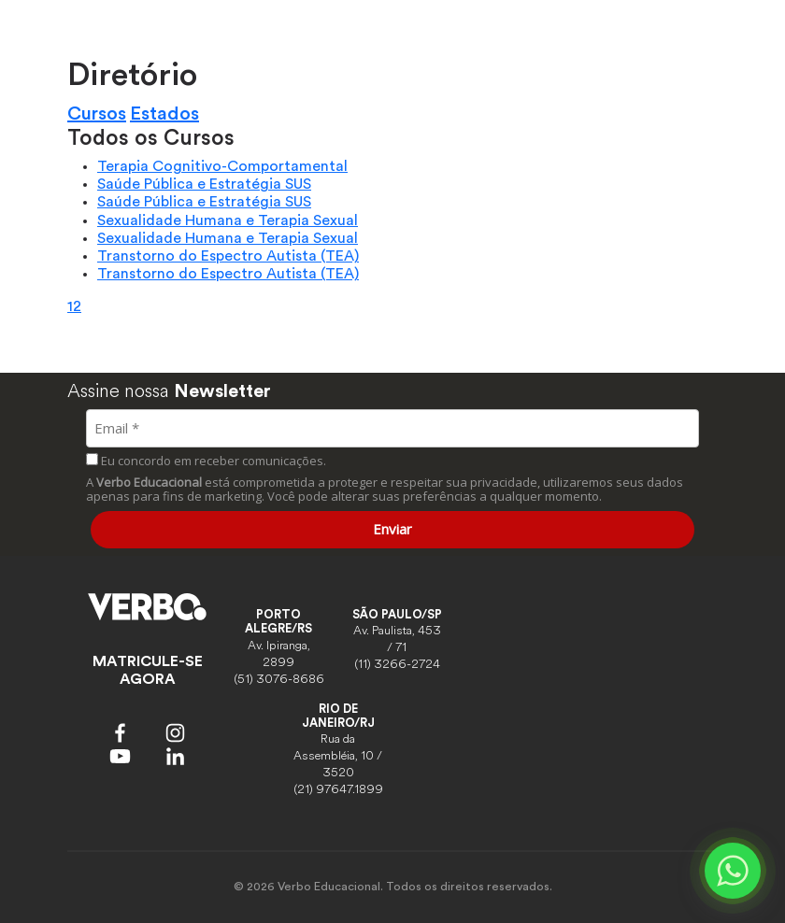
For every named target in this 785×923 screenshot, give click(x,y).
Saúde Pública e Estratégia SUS (204, 184)
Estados (164, 114)
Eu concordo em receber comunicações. (206, 460)
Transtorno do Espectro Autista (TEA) (228, 255)
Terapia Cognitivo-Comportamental (222, 166)
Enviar (392, 528)
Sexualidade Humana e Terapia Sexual (227, 220)
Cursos (96, 114)
